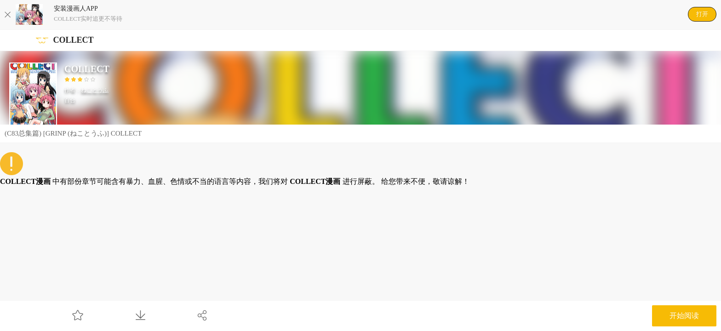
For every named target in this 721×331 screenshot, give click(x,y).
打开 (702, 14)
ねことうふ (95, 90)
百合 (69, 100)
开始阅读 (684, 316)
